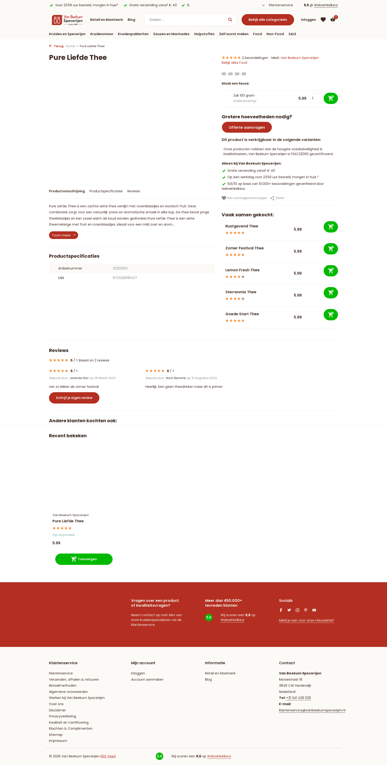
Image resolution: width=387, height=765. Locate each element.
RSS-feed (108, 756)
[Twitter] (289, 610)
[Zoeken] (190, 19)
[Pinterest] (306, 610)
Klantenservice (281, 5)
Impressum (58, 740)
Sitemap (56, 734)
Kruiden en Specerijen (67, 34)
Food (257, 34)
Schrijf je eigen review (74, 397)
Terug (56, 46)
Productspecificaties (106, 191)
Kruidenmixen (101, 34)
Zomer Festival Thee (244, 248)
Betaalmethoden (63, 685)
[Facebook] (281, 610)
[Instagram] (297, 610)
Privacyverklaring (62, 716)
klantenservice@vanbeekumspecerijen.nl (312, 710)
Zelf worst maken (234, 34)
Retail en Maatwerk (106, 19)
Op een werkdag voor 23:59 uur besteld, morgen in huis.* (270, 177)
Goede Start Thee (242, 314)
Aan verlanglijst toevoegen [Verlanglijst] (244, 198)
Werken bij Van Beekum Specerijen (77, 697)
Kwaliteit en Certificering (69, 722)
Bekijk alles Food (234, 62)
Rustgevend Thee (241, 226)
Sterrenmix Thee (240, 292)
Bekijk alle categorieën (268, 19)
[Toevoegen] (331, 227)
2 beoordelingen (245, 57)
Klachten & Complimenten (70, 728)
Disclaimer (57, 710)
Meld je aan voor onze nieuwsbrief (306, 620)
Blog (131, 19)
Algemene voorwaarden (68, 691)
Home (72, 46)
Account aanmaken (147, 679)
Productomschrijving (67, 191)
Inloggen (138, 673)
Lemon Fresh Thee (242, 270)
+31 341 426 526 (298, 697)
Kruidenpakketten (133, 34)
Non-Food (275, 34)
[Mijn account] (308, 19)
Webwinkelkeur (326, 5)
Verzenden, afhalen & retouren (74, 679)
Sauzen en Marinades (171, 34)
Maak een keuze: (236, 83)
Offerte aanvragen (247, 127)
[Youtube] (314, 610)
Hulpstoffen (204, 34)
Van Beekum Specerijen (300, 57)
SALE (292, 34)
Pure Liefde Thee (68, 521)
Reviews (133, 191)
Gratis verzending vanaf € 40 (248, 170)
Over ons (56, 704)
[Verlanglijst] (323, 19)
